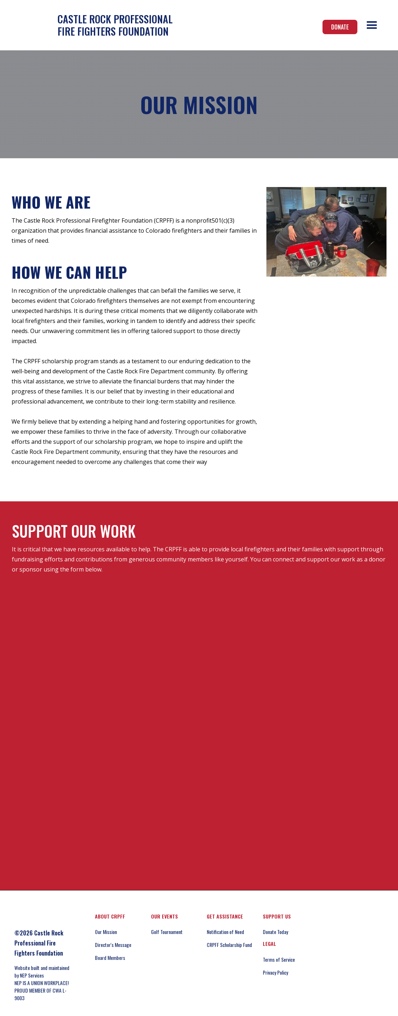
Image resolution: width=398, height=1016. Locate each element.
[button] (371, 25)
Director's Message (113, 944)
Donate (340, 27)
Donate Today (275, 931)
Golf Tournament (167, 931)
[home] (92, 25)
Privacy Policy (275, 972)
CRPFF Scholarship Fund (229, 944)
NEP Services (32, 975)
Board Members (110, 957)
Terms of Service (279, 959)
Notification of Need (225, 931)
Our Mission (106, 931)
